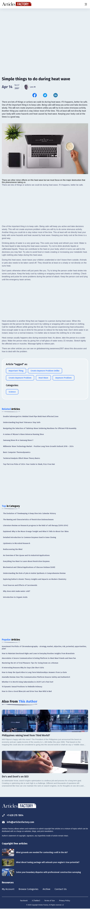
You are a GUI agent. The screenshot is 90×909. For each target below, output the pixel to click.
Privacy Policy (64, 901)
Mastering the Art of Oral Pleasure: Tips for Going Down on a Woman (30, 663)
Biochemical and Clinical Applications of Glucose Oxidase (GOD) (29, 567)
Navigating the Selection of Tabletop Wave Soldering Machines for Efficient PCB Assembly (39, 428)
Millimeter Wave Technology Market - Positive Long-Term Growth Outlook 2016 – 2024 (38, 446)
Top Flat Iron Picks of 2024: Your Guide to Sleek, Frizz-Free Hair (29, 464)
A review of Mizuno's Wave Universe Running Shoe (23, 434)
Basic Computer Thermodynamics (16, 452)
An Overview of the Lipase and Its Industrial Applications (26, 555)
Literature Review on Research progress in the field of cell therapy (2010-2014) (35, 525)
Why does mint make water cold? (16, 591)
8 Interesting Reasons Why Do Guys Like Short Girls (23, 668)
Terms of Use (49, 901)
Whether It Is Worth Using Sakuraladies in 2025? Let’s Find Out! (27, 682)
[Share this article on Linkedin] (55, 95)
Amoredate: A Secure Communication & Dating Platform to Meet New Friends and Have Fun (39, 658)
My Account (8, 889)
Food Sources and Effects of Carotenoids (20, 585)
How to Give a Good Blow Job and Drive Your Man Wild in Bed (27, 691)
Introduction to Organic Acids (15, 597)
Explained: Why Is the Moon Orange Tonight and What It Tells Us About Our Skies (36, 531)
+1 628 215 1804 (13, 815)
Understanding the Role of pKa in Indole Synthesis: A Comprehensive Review (34, 573)
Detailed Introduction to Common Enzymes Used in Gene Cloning (29, 537)
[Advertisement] (45, 28)
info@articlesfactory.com (19, 822)
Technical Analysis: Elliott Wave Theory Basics (21, 458)
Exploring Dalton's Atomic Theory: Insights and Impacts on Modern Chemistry (34, 579)
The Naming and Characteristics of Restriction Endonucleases (28, 520)
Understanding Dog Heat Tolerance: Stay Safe (21, 422)
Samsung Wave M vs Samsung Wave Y (18, 440)
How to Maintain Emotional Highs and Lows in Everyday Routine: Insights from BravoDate (38, 653)
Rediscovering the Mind (12, 549)
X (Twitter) (36, 901)
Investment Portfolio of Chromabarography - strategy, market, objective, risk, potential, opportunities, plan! (44, 647)
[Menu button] (85, 4)
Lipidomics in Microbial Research (16, 543)
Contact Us (62, 889)
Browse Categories (29, 889)
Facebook (24, 901)
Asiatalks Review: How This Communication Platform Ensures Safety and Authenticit (36, 677)
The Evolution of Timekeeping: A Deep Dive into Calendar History (29, 513)
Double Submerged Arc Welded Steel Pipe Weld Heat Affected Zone (30, 416)
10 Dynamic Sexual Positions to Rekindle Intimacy (22, 687)
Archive (48, 889)
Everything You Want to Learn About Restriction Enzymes (26, 561)
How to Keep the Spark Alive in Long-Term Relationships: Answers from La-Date (34, 672)
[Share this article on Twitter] (45, 95)
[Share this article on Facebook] (34, 95)
